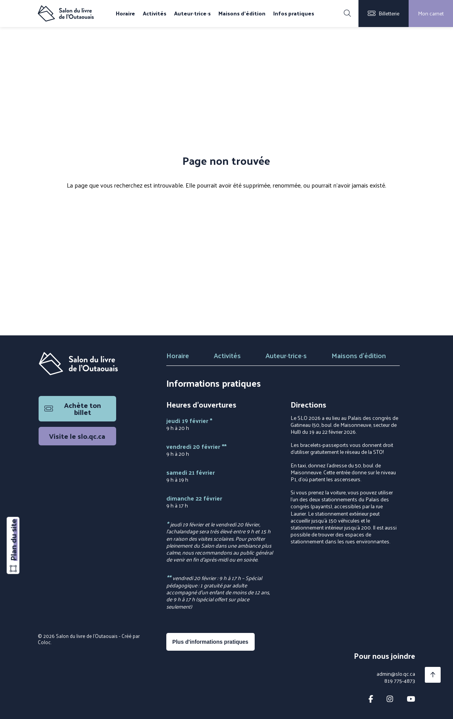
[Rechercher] (347, 13)
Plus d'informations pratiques (210, 642)
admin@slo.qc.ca (396, 673)
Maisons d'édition (241, 13)
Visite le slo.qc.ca (77, 436)
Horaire (125, 13)
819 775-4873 (399, 680)
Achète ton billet (72, 408)
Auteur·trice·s (192, 13)
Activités (154, 13)
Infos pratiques (293, 13)
